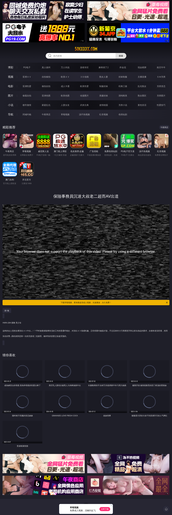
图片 (10, 95)
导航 (10, 114)
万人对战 (65, 67)
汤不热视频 (84, 114)
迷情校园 (103, 105)
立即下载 (105, 509)
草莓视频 (65, 114)
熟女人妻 (103, 76)
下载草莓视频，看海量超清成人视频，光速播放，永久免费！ (114, 302)
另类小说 (123, 105)
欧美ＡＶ (65, 76)
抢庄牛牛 (161, 67)
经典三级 (123, 86)
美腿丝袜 (103, 95)
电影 (10, 86)
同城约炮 (27, 114)
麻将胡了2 (103, 67)
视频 (10, 77)
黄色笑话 (142, 105)
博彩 (10, 67)
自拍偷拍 (46, 76)
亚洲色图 (46, 95)
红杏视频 (103, 114)
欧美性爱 (84, 86)
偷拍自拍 (46, 86)
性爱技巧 (161, 105)
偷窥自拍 (27, 95)
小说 (10, 105)
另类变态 (161, 86)
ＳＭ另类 (161, 76)
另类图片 (161, 95)
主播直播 (142, 76)
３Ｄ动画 (84, 76)
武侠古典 (84, 105)
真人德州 (46, 67)
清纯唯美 (123, 95)
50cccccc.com (86, 49)
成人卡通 (65, 86)
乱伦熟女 (142, 86)
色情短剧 (123, 114)
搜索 (121, 55)
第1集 (6, 310)
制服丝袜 (103, 86)
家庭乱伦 (46, 105)
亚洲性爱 (27, 86)
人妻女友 (65, 105)
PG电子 (26, 67)
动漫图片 (84, 95)
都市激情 (27, 105)
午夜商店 (46, 114)
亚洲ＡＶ (27, 76)
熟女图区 (142, 95)
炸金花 (123, 67)
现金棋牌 (142, 67)
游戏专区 (84, 67)
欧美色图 (65, 95)
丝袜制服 (123, 76)
